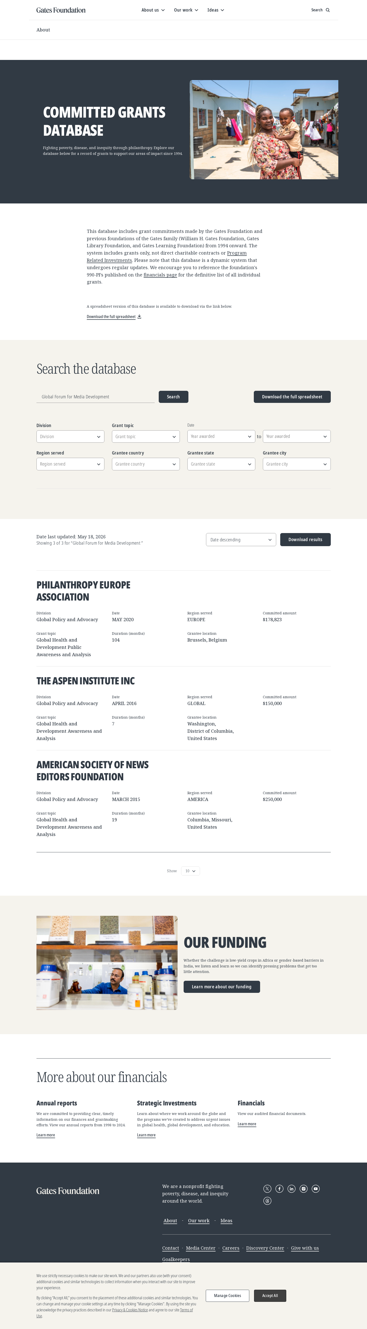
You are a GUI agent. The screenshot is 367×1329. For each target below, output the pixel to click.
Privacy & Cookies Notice (130, 1312)
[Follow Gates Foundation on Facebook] (279, 1188)
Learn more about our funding (222, 987)
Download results (301, 541)
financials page (160, 275)
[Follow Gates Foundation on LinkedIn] (291, 1188)
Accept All (270, 1298)
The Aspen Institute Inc (85, 680)
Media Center (201, 1248)
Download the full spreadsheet (292, 397)
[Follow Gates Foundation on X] (267, 1188)
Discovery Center (265, 1248)
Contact (170, 1248)
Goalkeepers (176, 1259)
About (43, 30)
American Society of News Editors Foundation (92, 770)
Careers (230, 1248)
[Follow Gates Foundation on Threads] (267, 1200)
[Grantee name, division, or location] (95, 397)
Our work (199, 1220)
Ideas (226, 1220)
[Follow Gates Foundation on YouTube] (315, 1188)
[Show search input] (321, 10)
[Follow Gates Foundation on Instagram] (303, 1188)
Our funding (225, 942)
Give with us (305, 1248)
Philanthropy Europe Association (83, 591)
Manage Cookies (227, 1298)
